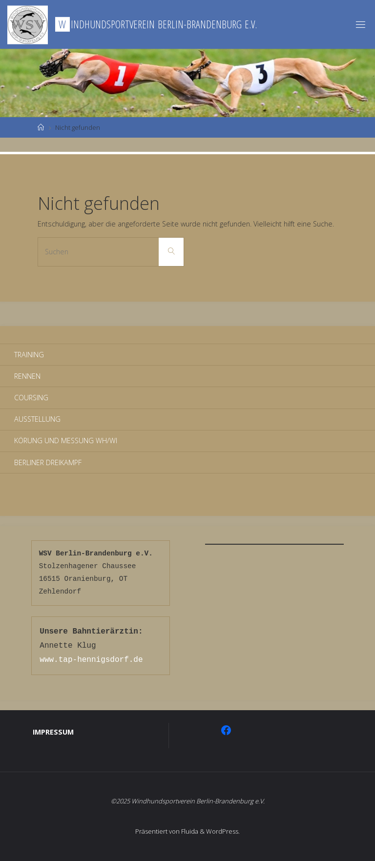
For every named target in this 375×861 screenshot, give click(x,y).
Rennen (27, 376)
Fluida (189, 831)
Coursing (31, 397)
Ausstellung (37, 419)
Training (29, 354)
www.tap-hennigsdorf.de (91, 660)
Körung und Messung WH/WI (65, 440)
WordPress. (223, 831)
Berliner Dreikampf (48, 462)
